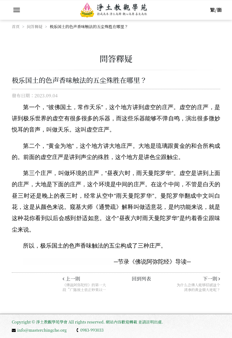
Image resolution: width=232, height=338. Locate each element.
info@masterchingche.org (39, 330)
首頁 (16, 26)
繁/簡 (216, 9)
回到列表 (141, 278)
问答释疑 (35, 26)
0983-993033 (90, 330)
